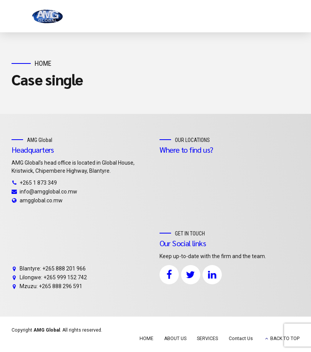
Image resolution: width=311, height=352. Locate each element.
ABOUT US (175, 338)
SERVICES (207, 338)
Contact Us (241, 338)
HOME (146, 338)
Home (43, 63)
